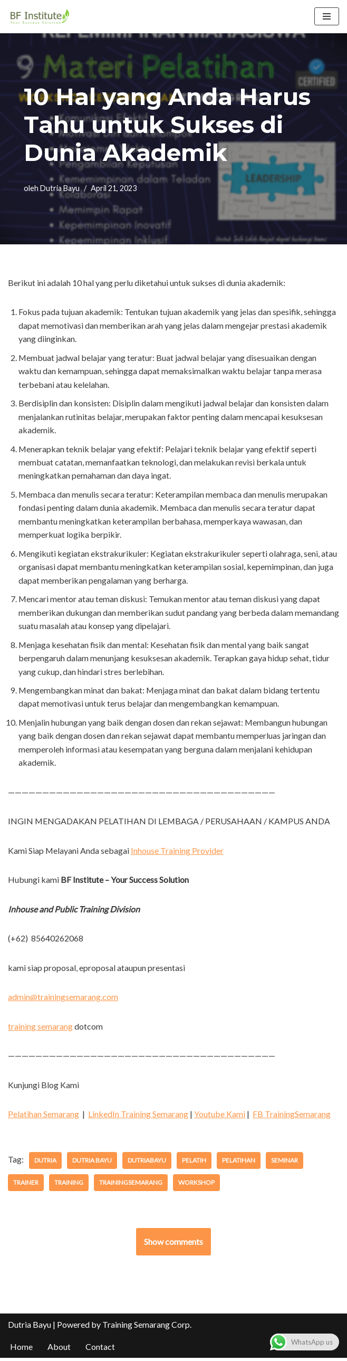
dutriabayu (147, 1163)
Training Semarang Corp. (146, 1327)
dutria (45, 1163)
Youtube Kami (219, 1116)
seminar (284, 1163)
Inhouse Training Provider (177, 853)
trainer (25, 1185)
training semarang (40, 1029)
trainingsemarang (130, 1185)
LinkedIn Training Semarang (138, 1116)
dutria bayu (92, 1163)
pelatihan (238, 1163)
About (59, 1350)
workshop (196, 1185)
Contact (100, 1350)
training (68, 1185)
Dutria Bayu (60, 188)
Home (21, 1350)
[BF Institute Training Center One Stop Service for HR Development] (39, 16)
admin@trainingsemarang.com (63, 999)
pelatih (194, 1163)
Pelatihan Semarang (43, 1116)
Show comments (173, 1245)
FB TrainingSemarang (292, 1116)
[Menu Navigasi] (326, 16)
